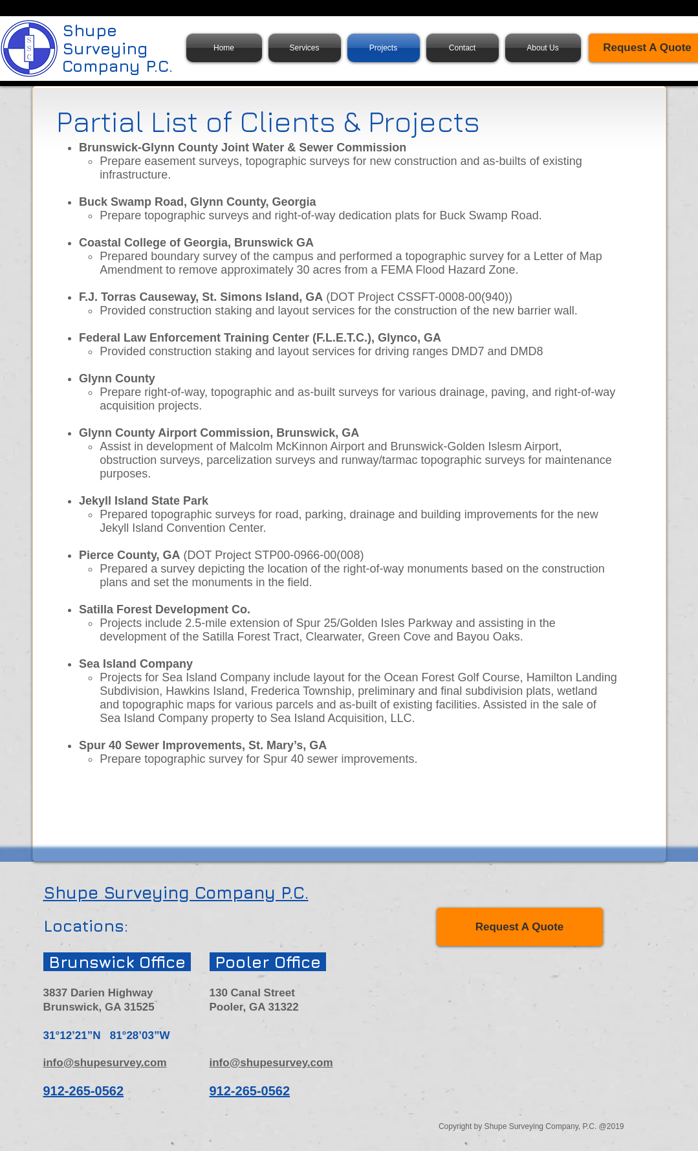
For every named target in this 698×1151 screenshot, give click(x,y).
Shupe (89, 30)
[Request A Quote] (520, 927)
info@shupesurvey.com (105, 1063)
